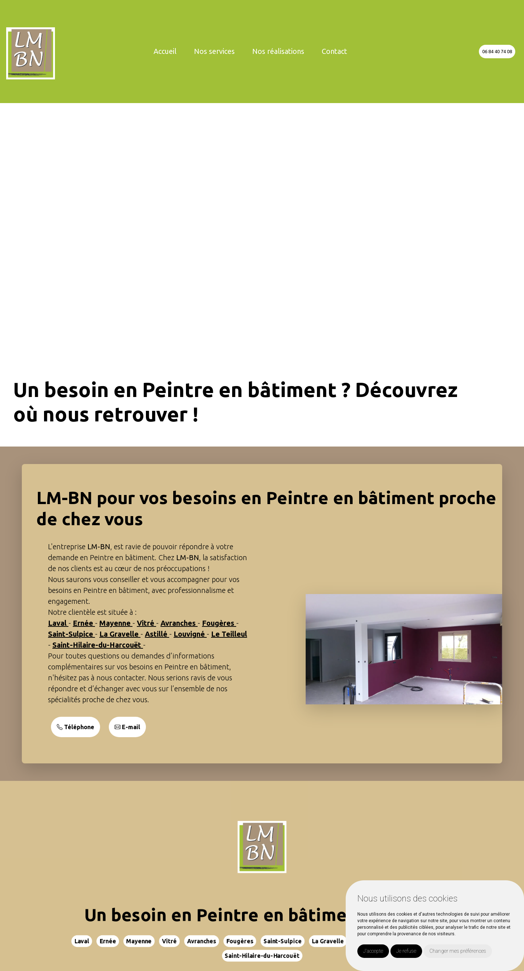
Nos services (214, 51)
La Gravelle (119, 634)
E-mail (127, 727)
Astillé (157, 634)
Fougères (219, 623)
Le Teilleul (229, 634)
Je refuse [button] (406, 951)
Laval (58, 623)
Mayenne (115, 623)
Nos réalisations (278, 51)
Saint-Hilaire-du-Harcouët (97, 645)
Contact (334, 51)
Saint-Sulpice (71, 634)
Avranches (179, 623)
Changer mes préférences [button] (457, 951)
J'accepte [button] (373, 951)
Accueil (165, 51)
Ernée (84, 623)
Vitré (146, 623)
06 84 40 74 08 (497, 51)
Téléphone (75, 727)
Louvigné (190, 634)
